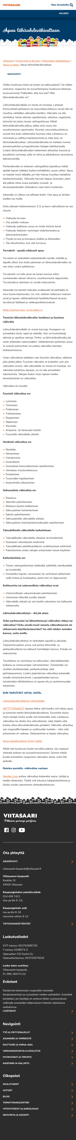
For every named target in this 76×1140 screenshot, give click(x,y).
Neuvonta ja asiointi (16, 1115)
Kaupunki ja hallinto (16, 1063)
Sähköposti (10, 862)
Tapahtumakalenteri (16, 1103)
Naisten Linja (10, 776)
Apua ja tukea (11, 65)
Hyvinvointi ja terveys (28, 61)
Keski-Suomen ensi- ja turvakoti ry (23, 310)
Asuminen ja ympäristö (17, 1039)
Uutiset (7, 1090)
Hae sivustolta (60, 5)
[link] (12, 74)
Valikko (66, 14)
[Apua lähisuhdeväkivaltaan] (11, 5)
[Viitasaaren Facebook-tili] (6, 830)
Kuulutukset (11, 1084)
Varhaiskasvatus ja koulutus (21, 1051)
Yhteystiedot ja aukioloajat (21, 1109)
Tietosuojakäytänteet (17, 924)
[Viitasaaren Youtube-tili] (22, 830)
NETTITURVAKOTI (13, 708)
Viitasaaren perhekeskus (56, 61)
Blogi (6, 1097)
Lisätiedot (9, 1011)
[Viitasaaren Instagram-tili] (13, 830)
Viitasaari (8, 61)
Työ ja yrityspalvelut (16, 1032)
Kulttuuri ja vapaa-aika (18, 1045)
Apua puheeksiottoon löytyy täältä (22, 741)
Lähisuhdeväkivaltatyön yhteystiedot (24, 701)
